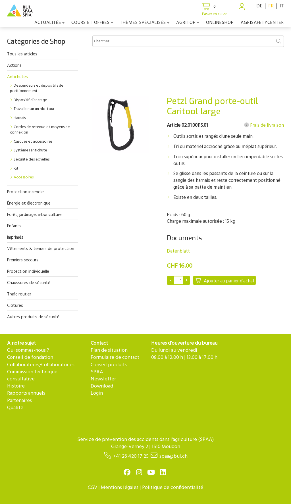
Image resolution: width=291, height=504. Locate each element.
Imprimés (15, 237)
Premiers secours (22, 260)
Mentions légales (119, 488)
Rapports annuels (26, 393)
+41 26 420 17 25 (131, 456)
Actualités (49, 22)
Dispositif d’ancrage (30, 100)
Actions (14, 65)
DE (259, 6)
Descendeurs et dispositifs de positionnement (36, 88)
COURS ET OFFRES (92, 22)
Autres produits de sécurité (33, 317)
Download (102, 386)
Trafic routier (19, 294)
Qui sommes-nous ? (28, 350)
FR (271, 6)
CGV (92, 488)
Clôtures (15, 305)
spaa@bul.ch (173, 456)
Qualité (15, 408)
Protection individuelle (28, 271)
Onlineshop (220, 22)
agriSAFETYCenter (262, 22)
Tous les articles (22, 54)
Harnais (20, 118)
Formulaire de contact (115, 357)
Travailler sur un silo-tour (34, 109)
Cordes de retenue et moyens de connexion (40, 130)
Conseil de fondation (30, 357)
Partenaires (19, 401)
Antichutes (17, 77)
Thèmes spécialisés (144, 22)
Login (97, 393)
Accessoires (24, 177)
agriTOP (187, 22)
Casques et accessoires (33, 141)
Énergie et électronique (29, 203)
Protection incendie (25, 192)
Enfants (14, 226)
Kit (16, 168)
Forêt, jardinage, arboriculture (34, 214)
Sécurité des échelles (31, 159)
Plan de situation (109, 350)
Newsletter (103, 379)
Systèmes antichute (30, 150)
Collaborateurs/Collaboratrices (40, 365)
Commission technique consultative (32, 375)
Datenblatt (178, 251)
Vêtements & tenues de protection (40, 248)
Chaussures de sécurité (28, 283)
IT (282, 6)
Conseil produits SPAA (109, 368)
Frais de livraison (264, 125)
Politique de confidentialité (172, 488)
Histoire (16, 386)
